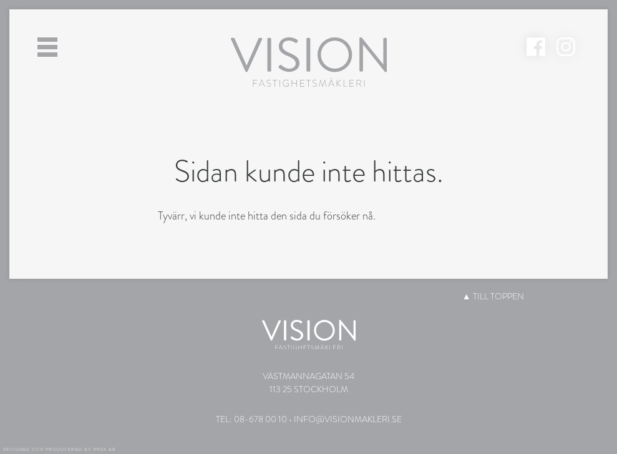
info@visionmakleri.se (348, 419)
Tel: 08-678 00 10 (251, 419)
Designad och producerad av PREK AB (59, 450)
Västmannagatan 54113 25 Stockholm (308, 382)
